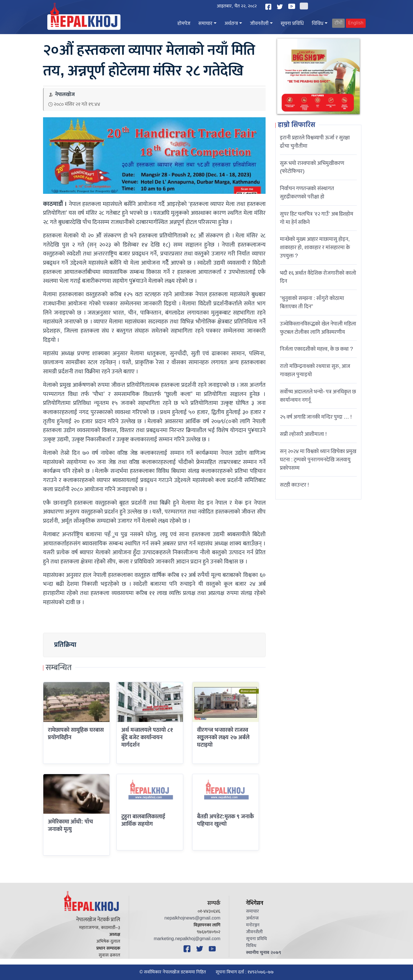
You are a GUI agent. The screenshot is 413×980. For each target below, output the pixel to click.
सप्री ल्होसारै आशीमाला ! (303, 434)
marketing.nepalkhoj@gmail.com (187, 939)
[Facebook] (269, 7)
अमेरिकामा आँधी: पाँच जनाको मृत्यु (70, 825)
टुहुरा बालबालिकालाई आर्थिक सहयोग (143, 820)
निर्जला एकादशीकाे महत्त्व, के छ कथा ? (316, 349)
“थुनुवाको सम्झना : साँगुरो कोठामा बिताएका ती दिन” (312, 302)
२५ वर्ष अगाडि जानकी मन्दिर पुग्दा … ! (316, 416)
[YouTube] (292, 6)
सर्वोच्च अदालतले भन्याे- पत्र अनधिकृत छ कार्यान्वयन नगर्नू (318, 396)
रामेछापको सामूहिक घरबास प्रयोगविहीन (76, 733)
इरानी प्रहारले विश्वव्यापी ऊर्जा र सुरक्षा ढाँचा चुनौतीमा (315, 142)
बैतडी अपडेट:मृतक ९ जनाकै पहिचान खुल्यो (225, 820)
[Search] (304, 6)
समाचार (205, 23)
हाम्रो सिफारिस (296, 125)
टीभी (338, 23)
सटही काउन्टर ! (294, 484)
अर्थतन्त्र (231, 23)
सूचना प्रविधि (292, 23)
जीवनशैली (259, 23)
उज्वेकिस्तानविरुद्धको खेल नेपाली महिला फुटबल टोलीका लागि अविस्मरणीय (318, 328)
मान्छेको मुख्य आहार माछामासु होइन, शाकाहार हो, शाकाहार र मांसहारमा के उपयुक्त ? (315, 247)
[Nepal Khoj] (83, 22)
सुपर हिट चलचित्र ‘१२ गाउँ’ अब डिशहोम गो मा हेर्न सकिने (316, 218)
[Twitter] (280, 7)
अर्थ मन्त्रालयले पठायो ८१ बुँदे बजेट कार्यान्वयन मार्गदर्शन (147, 737)
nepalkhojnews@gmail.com (192, 918)
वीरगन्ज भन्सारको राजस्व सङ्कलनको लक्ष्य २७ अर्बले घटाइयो (223, 737)
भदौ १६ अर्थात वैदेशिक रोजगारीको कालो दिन (318, 277)
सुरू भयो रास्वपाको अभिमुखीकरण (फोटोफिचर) (312, 167)
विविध (318, 23)
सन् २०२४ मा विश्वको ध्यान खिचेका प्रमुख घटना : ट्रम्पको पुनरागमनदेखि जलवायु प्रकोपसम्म (318, 460)
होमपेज (184, 23)
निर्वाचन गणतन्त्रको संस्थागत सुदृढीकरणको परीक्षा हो (307, 192)
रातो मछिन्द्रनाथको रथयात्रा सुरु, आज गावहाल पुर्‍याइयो (315, 370)
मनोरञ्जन (253, 925)
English (355, 23)
